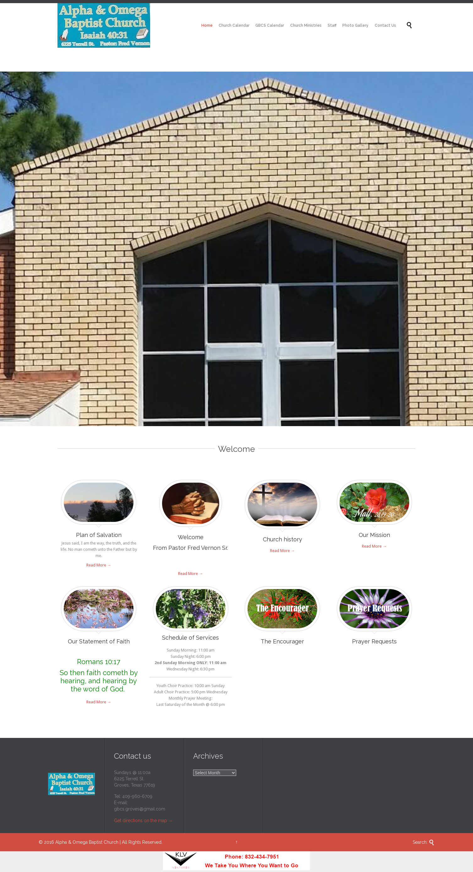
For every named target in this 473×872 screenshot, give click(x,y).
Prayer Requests (374, 641)
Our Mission (374, 535)
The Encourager (282, 641)
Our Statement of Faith (99, 641)
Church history (282, 539)
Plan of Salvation (99, 535)
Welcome (191, 537)
